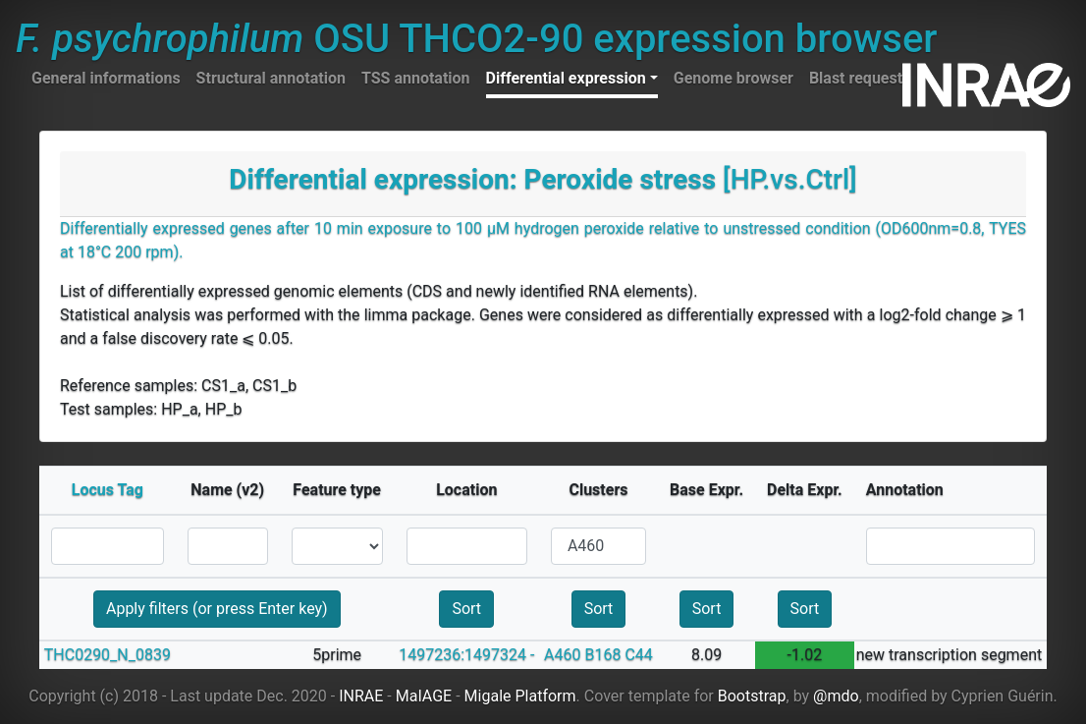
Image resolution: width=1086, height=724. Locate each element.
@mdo (836, 696)
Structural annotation (271, 78)
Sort (466, 608)
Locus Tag (107, 489)
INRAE (361, 696)
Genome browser (733, 78)
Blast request (855, 78)
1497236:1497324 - (466, 654)
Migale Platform (520, 696)
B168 (602, 654)
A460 (562, 654)
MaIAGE (424, 696)
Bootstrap (752, 696)
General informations (106, 78)
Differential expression (566, 78)
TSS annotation (415, 78)
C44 (638, 654)
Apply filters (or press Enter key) (217, 608)
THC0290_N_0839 (107, 654)
